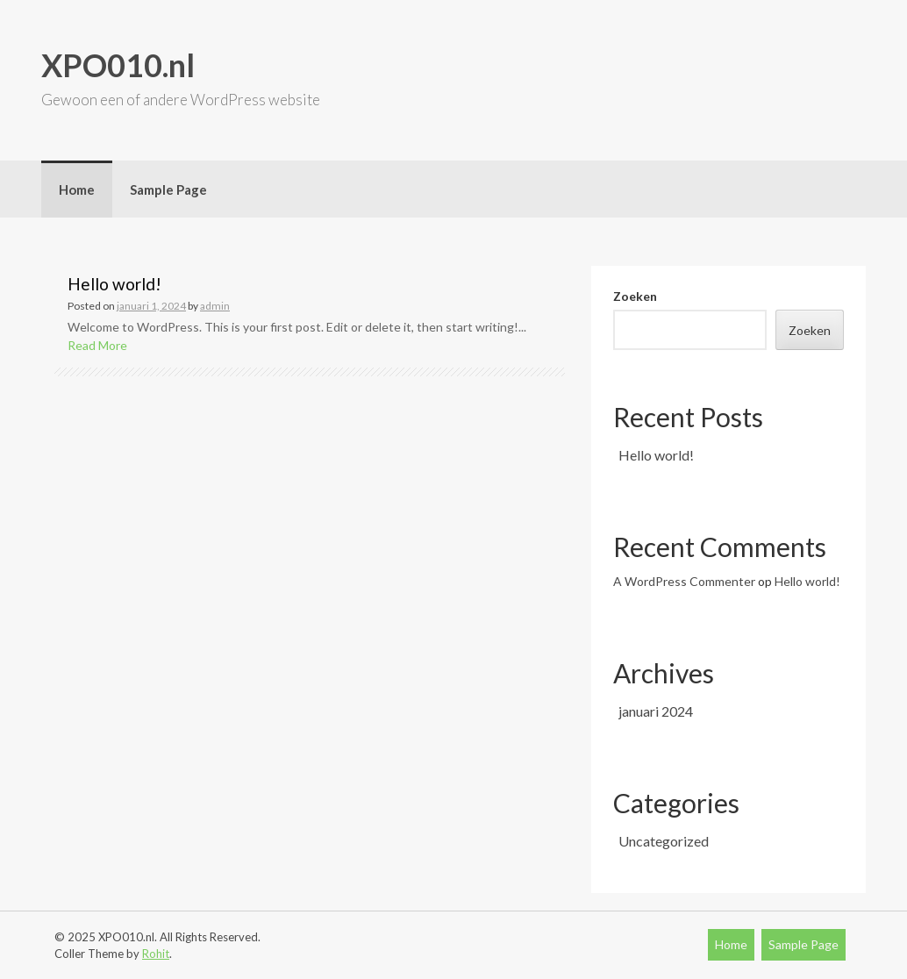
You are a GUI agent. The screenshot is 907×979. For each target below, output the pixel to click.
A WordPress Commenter (684, 581)
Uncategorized (663, 841)
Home (77, 189)
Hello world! (114, 284)
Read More (97, 345)
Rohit (155, 954)
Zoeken (635, 296)
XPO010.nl (118, 65)
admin (215, 305)
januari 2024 (655, 711)
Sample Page (168, 189)
